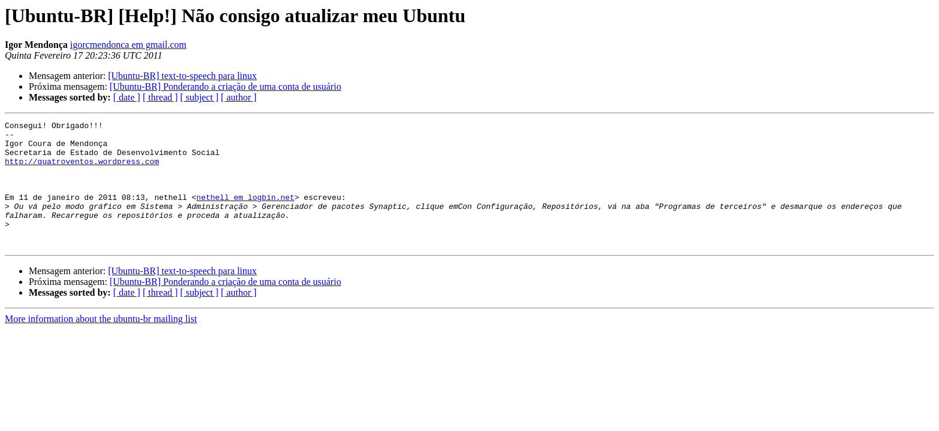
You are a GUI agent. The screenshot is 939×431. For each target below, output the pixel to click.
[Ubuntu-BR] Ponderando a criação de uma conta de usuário (225, 86)
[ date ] (126, 97)
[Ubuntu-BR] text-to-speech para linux (182, 76)
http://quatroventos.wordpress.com (82, 170)
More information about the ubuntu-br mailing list (101, 344)
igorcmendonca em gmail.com (128, 45)
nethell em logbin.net (245, 213)
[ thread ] (160, 97)
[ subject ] (199, 97)
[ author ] (239, 97)
